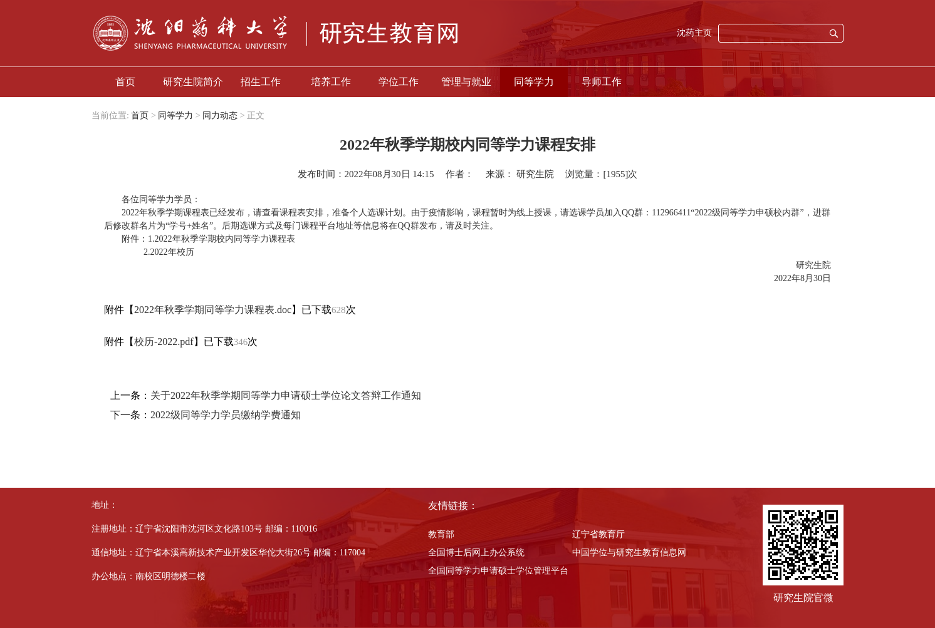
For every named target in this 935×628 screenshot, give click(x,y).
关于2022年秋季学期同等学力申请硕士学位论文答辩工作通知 (285, 395)
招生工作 (261, 81)
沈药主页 (694, 33)
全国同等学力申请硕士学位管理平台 (498, 570)
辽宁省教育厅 (598, 534)
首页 (125, 81)
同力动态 (220, 115)
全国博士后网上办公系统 (476, 552)
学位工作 (399, 81)
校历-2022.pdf (164, 341)
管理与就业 (466, 81)
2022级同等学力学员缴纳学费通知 (225, 414)
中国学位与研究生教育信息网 (629, 552)
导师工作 (602, 81)
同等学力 (534, 81)
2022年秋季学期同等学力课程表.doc (212, 309)
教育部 (441, 534)
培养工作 (331, 81)
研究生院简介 (193, 81)
